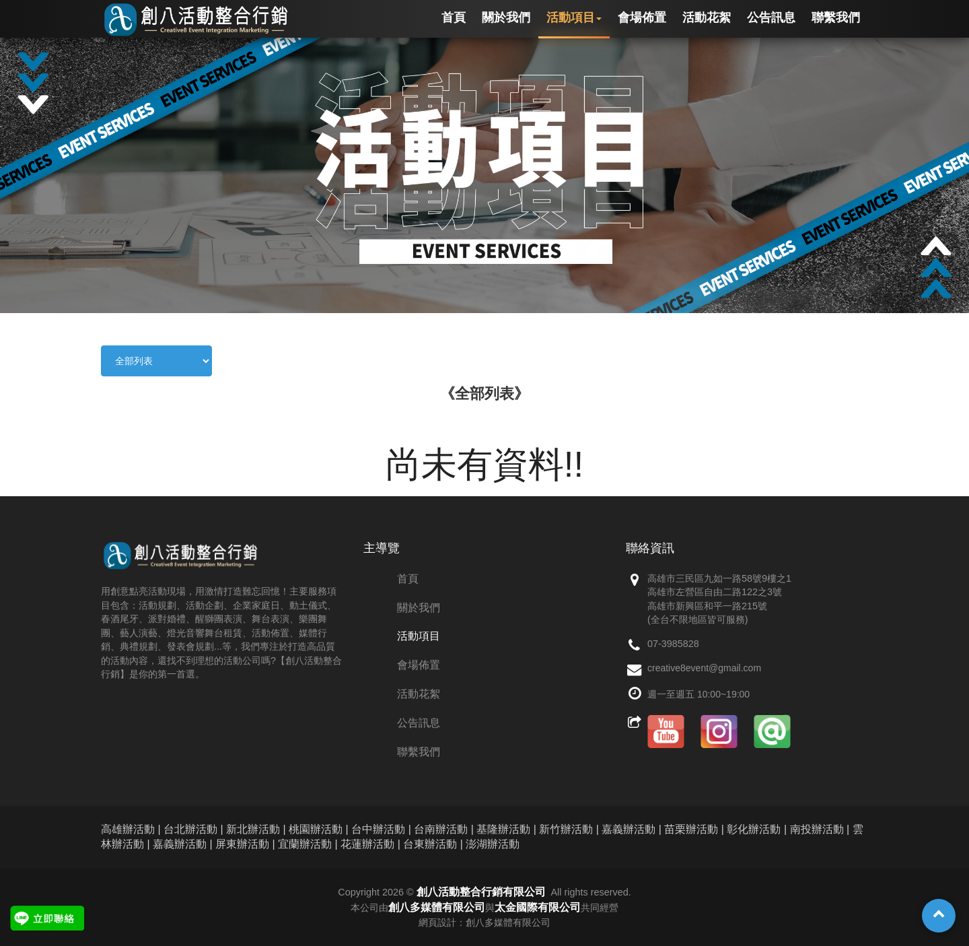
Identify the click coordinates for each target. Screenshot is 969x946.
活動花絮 (418, 694)
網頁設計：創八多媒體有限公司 (484, 922)
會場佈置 (418, 665)
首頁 (408, 578)
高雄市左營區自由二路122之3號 (714, 591)
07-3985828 (673, 643)
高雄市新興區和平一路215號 (707, 606)
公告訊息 (418, 723)
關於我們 (418, 607)
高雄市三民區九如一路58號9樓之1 (719, 578)
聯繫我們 (418, 751)
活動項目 (418, 636)
